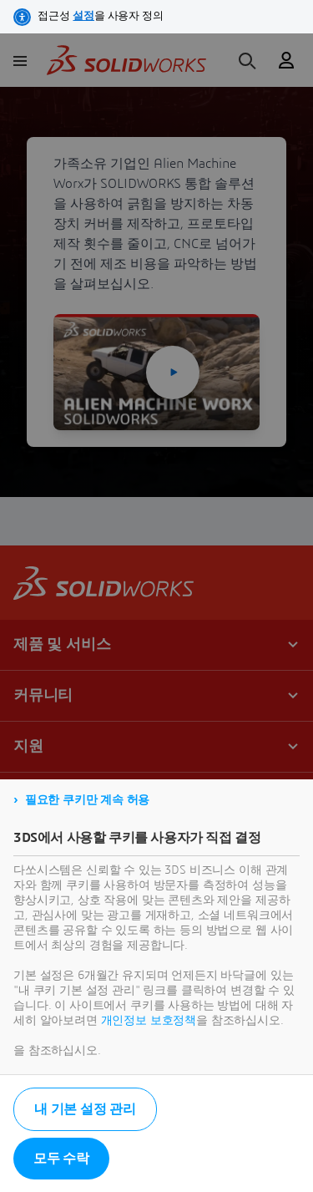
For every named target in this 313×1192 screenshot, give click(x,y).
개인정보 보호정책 (149, 1021)
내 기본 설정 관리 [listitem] (85, 1109)
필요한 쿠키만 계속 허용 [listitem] (87, 800)
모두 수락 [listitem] (61, 1158)
